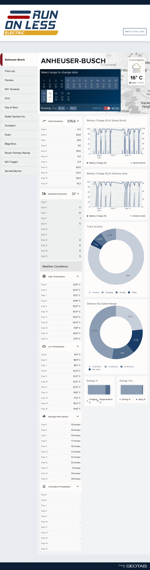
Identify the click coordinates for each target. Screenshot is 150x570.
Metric (116, 108)
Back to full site (134, 31)
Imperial (97, 108)
